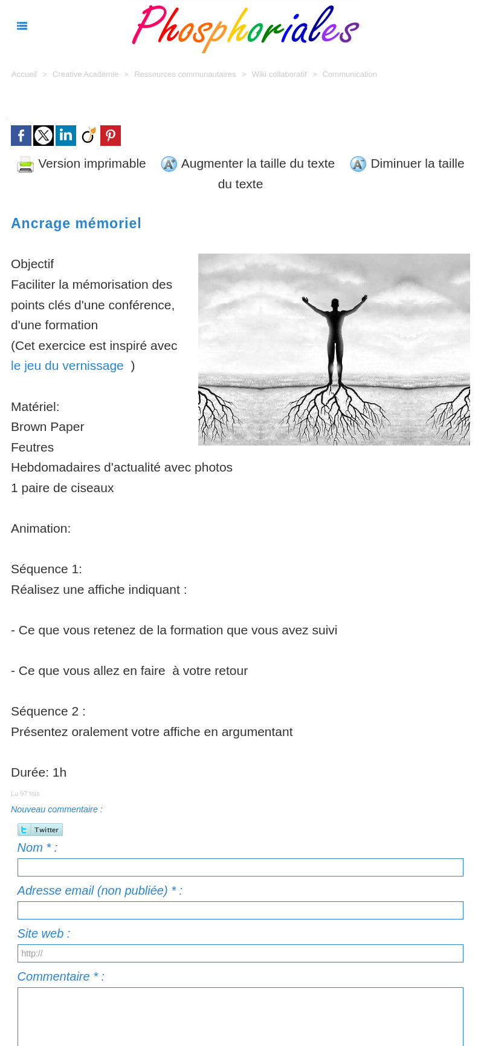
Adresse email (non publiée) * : (100, 890)
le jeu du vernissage (67, 365)
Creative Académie (87, 74)
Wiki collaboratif (280, 74)
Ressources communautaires (185, 74)
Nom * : (38, 847)
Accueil (24, 74)
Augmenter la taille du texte (247, 163)
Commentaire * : (61, 976)
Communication (350, 74)
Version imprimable (81, 163)
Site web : (44, 933)
